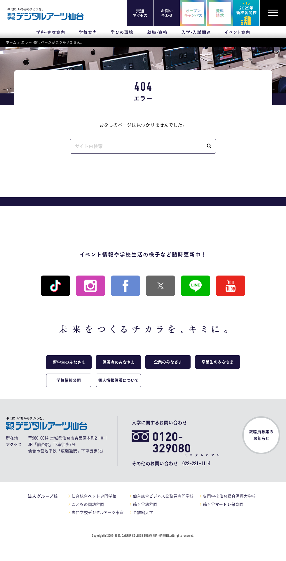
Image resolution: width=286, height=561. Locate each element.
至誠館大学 (143, 513)
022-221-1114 (196, 463)
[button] (209, 146)
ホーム (11, 42)
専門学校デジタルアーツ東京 (98, 513)
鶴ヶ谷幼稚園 (145, 504)
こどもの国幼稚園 (88, 504)
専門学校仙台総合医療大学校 (229, 496)
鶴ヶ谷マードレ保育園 (223, 504)
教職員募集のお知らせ (261, 435)
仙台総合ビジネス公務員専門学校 (163, 496)
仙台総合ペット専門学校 (94, 496)
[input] (136, 146)
